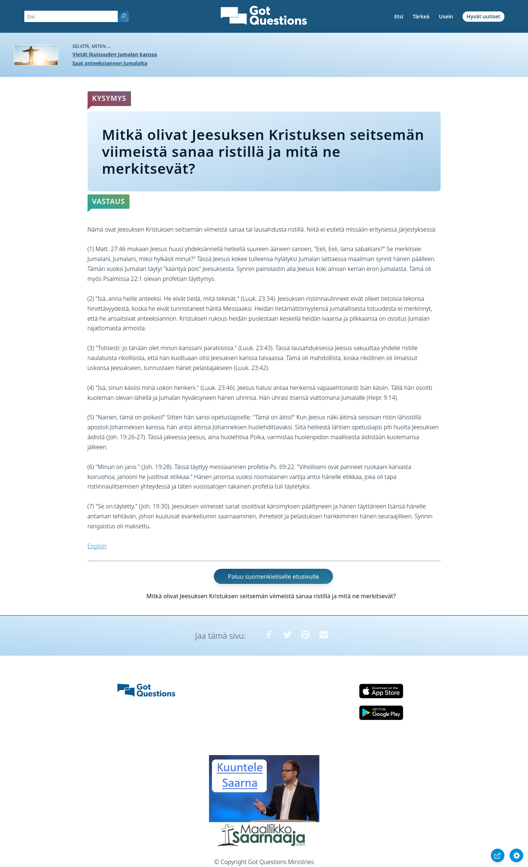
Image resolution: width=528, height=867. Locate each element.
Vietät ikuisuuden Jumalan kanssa (114, 54)
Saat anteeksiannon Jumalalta (109, 63)
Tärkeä (421, 16)
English (97, 546)
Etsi (398, 16)
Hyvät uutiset (483, 16)
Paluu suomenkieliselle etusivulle (273, 576)
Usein (446, 16)
